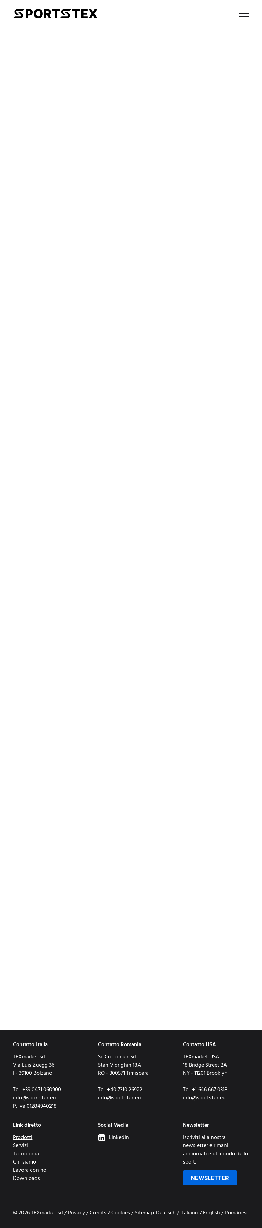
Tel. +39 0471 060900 (37, 1089)
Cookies (120, 1213)
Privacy (76, 1213)
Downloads (26, 1178)
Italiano (189, 1213)
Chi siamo (24, 1162)
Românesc (237, 1213)
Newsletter (210, 1177)
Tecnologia (26, 1154)
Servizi (20, 1145)
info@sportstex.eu (34, 1098)
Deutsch (166, 1213)
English (211, 1213)
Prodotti (22, 1137)
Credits (98, 1213)
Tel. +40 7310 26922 (120, 1089)
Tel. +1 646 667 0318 (205, 1089)
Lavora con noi (30, 1170)
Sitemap (144, 1213)
